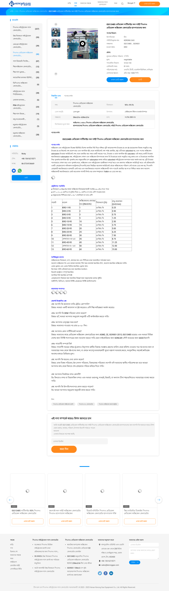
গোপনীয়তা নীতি (16, 569)
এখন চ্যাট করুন (149, 4)
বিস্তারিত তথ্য (56, 96)
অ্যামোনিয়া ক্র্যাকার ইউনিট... (26, 77)
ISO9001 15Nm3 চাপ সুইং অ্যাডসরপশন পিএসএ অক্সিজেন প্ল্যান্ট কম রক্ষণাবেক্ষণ (78, 571)
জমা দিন (64, 449)
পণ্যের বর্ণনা (68, 96)
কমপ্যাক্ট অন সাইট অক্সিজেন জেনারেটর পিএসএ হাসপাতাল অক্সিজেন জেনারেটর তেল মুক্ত (65, 513)
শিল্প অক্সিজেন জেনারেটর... (26, 66)
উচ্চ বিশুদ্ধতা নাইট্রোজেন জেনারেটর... (26, 37)
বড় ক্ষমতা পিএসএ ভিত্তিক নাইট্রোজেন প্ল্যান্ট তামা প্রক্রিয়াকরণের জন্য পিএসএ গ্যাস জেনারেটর (45, 548)
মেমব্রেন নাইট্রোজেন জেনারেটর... (26, 45)
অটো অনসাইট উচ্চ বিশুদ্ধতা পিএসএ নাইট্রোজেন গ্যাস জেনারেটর (47, 569)
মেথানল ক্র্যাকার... (26, 100)
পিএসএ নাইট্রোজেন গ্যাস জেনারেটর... (26, 28)
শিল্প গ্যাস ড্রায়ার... (26, 72)
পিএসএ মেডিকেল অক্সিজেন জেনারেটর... (26, 54)
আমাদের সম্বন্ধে (15, 555)
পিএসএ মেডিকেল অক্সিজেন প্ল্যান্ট (63, 404)
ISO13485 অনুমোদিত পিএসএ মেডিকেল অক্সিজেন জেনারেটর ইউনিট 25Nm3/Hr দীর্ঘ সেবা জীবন (79, 559)
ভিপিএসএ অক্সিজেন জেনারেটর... (26, 84)
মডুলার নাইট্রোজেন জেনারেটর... (26, 126)
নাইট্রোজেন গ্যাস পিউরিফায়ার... (26, 92)
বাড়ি (11, 545)
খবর (11, 558)
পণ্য (11, 548)
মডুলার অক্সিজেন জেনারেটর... (26, 134)
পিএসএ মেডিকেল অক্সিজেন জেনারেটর (79, 540)
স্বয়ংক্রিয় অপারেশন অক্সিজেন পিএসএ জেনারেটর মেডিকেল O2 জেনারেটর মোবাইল (78, 548)
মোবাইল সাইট (15, 565)
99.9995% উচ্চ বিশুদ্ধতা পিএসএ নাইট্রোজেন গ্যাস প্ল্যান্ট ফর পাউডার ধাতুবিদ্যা (46, 559)
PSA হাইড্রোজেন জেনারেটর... (26, 106)
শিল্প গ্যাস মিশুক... (26, 114)
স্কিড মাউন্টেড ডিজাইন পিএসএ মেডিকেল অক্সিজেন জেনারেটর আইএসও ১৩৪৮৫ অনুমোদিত (136, 513)
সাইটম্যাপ (13, 562)
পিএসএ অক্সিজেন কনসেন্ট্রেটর (108, 404)
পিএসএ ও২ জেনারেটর (86, 404)
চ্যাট (26, 178)
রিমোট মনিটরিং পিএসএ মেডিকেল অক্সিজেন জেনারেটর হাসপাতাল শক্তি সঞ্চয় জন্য (101, 513)
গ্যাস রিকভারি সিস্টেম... (26, 61)
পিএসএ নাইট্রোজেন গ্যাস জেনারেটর (45, 540)
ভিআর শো (13, 552)
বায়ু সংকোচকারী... (26, 119)
